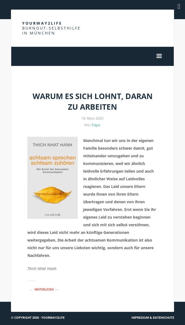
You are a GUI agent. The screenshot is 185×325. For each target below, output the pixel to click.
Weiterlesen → (46, 289)
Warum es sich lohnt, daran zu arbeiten (93, 101)
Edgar (96, 125)
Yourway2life (51, 28)
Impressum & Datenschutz (152, 317)
